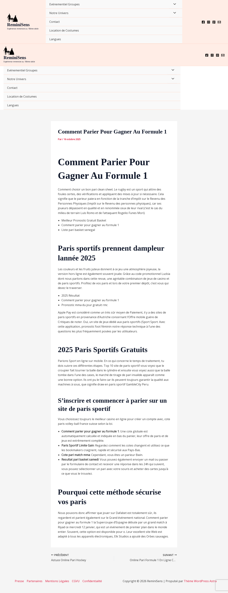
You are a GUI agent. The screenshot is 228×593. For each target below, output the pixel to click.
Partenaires (34, 581)
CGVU (76, 581)
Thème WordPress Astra (200, 581)
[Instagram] (208, 22)
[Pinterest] (214, 22)
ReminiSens (18, 24)
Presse (19, 581)
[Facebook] (203, 22)
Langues (55, 39)
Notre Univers (58, 13)
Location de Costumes (64, 30)
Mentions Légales (57, 581)
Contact (54, 22)
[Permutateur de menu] (174, 4)
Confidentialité (92, 581)
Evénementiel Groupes (64, 4)
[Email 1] (219, 22)
